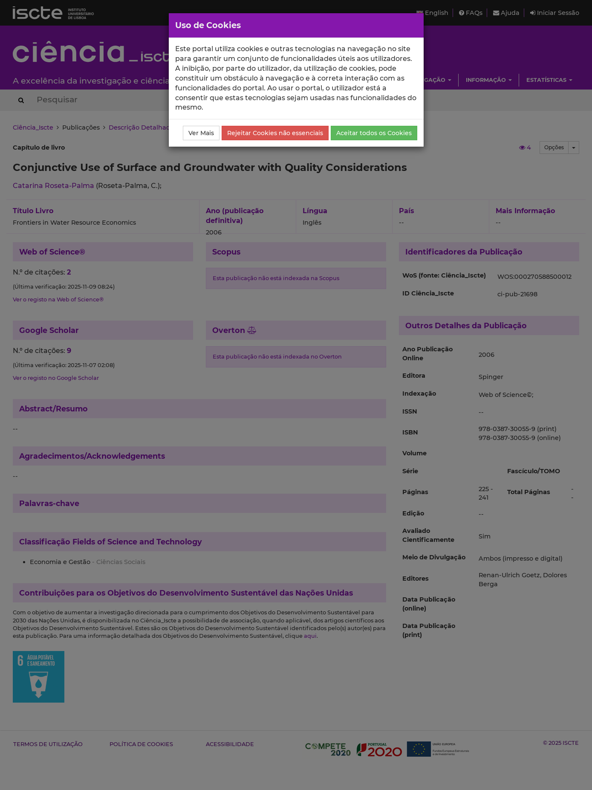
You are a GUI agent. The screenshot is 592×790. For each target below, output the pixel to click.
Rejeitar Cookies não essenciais (275, 133)
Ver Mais (201, 133)
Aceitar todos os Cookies (374, 133)
